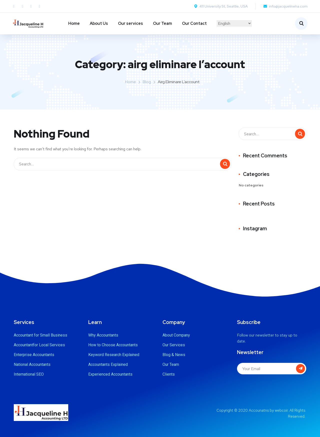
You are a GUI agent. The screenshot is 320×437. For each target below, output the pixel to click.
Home (74, 23)
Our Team (162, 23)
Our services (130, 23)
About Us (99, 23)
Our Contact (194, 23)
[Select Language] (234, 23)
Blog (147, 81)
